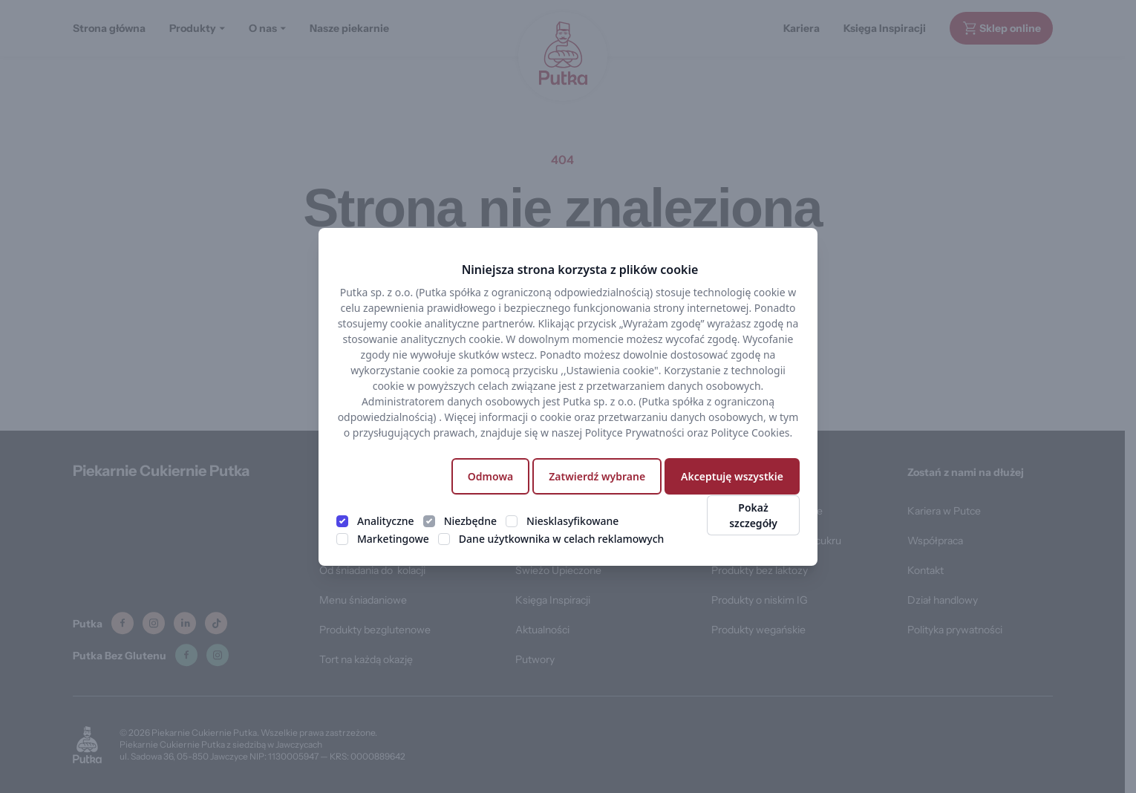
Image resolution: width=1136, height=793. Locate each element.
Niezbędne (470, 521)
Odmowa (490, 476)
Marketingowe (393, 539)
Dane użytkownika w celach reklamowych (561, 539)
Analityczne (385, 521)
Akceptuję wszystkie (732, 476)
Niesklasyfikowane (572, 521)
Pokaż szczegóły (753, 515)
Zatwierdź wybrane (597, 476)
